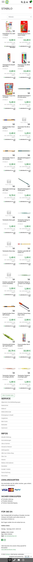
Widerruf (3, 408)
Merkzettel (4, 424)
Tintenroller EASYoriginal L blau (9, 189)
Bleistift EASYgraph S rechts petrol (24, 189)
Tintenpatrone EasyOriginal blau (9, 65)
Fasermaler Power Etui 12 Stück (9, 96)
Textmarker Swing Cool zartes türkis (24, 220)
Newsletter (4, 466)
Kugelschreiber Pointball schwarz (9, 314)
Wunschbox (4, 475)
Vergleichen (4, 418)
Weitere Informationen (7, 463)
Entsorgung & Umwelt (7, 415)
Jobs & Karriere (5, 443)
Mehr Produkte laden (8, 395)
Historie (3, 459)
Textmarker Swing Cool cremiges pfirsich (9, 376)
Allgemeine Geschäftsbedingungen (10, 402)
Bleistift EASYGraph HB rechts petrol (24, 96)
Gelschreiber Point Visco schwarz (9, 158)
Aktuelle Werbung (6, 437)
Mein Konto (4, 421)
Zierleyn (8, 554)
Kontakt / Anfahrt (5, 469)
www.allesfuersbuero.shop (8, 549)
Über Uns (4, 456)
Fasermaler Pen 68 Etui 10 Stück (24, 65)
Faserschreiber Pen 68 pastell (24, 345)
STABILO (5, 37)
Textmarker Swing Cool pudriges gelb (24, 376)
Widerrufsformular (6, 412)
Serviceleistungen (6, 440)
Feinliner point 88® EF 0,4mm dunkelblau (9, 282)
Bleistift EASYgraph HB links (24, 158)
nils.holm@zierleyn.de (10, 536)
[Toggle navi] (3, 2)
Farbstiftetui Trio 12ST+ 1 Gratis (9, 34)
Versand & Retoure (6, 446)
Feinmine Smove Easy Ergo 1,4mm (24, 314)
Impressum (4, 428)
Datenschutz (4, 405)
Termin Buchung (5, 472)
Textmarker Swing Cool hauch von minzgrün (24, 283)
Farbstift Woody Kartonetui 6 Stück (24, 34)
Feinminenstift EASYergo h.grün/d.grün (9, 345)
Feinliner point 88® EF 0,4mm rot (24, 251)
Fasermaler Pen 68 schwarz (24, 127)
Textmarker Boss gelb (9, 220)
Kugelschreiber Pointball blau (9, 127)
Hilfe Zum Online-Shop (7, 453)
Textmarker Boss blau (9, 251)
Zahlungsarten (5, 450)
